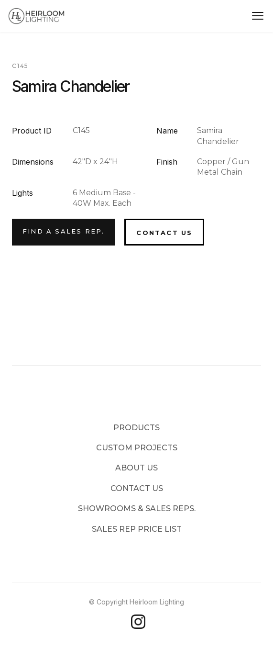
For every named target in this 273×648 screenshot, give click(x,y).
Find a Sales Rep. (63, 231)
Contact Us (164, 232)
